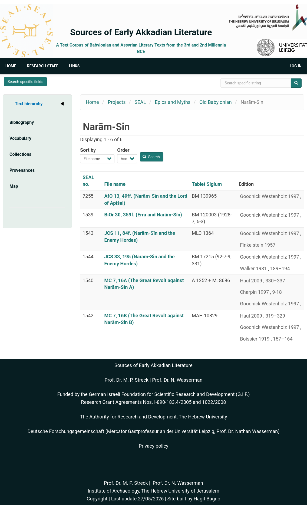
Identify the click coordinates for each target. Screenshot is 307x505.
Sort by (88, 150)
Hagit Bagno (207, 498)
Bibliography (21, 122)
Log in (296, 66)
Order (123, 150)
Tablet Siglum (207, 184)
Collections (20, 154)
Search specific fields (25, 82)
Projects (117, 102)
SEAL (140, 102)
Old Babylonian (215, 102)
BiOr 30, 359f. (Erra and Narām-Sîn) (143, 214)
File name (115, 184)
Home (10, 66)
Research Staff (42, 66)
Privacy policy (154, 446)
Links (74, 66)
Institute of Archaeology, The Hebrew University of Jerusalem (153, 491)
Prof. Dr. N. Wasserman (177, 380)
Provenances (22, 170)
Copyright (97, 498)
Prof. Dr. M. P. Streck (126, 380)
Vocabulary (20, 138)
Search (151, 157)
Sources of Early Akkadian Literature (141, 32)
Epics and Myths (173, 102)
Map (13, 186)
